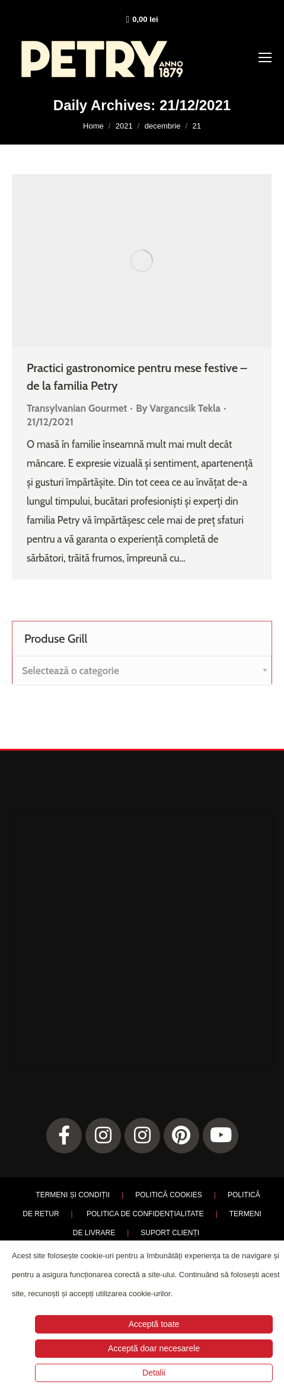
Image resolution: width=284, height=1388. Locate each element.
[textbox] (70, 671)
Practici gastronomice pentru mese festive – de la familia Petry (137, 377)
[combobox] (142, 670)
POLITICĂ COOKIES (168, 1195)
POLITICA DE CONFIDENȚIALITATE (145, 1214)
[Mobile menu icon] (265, 57)
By (178, 408)
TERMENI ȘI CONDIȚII (73, 1195)
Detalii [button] (153, 1372)
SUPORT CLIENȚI (170, 1233)
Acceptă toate (154, 1324)
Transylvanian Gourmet (77, 408)
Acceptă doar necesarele (154, 1348)
